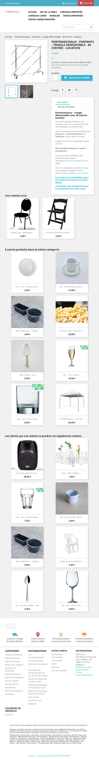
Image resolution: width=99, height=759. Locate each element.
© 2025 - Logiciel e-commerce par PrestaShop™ (49, 755)
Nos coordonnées (35, 660)
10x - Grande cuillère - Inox (27, 605)
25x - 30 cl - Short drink (27, 419)
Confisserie (10, 694)
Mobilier (55, 15)
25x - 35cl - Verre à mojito (27, 517)
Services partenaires (14, 691)
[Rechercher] (78, 27)
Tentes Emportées (73, 15)
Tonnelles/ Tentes (12, 658)
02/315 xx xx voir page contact (84, 668)
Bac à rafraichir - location (27, 331)
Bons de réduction (59, 670)
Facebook (7, 626)
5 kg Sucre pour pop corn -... (71, 331)
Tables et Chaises (12, 661)
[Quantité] (54, 78)
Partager (62, 90)
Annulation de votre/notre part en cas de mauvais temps (37, 673)
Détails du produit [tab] (66, 106)
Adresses (55, 667)
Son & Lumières (12, 681)
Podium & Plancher (13, 674)
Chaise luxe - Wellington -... (23, 232)
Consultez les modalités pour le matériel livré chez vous (72, 187)
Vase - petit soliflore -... (72, 473)
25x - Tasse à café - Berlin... (72, 517)
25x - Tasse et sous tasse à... (71, 286)
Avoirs (54, 664)
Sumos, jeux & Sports (14, 664)
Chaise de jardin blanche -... (72, 561)
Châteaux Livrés (37, 15)
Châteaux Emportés (71, 12)
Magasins (32, 703)
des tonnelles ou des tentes (75, 173)
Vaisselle (9, 714)
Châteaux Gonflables (14, 654)
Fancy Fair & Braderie (14, 677)
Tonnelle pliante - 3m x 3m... (72, 419)
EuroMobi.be (70, 160)
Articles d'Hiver (11, 684)
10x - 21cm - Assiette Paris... (27, 286)
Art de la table (48, 12)
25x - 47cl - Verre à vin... (71, 605)
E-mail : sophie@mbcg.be (84, 673)
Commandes (56, 660)
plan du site (33, 697)
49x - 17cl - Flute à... (71, 375)
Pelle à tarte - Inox (27, 375)
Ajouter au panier (77, 78)
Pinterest (76, 90)
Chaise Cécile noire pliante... (58, 232)
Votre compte (59, 650)
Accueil (32, 12)
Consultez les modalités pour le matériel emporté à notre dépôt (72, 180)
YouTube (13, 626)
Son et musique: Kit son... (27, 473)
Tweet (69, 90)
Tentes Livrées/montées (41, 19)
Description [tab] (62, 102)
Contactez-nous (12, 3)
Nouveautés (10, 687)
